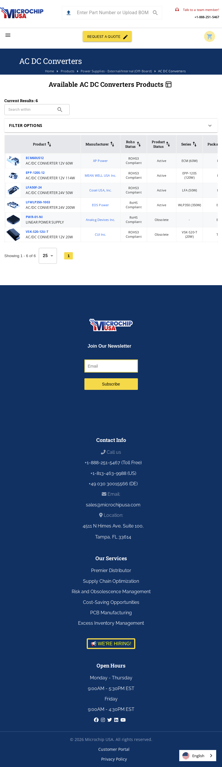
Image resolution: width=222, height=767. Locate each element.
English (193, 755)
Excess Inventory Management (111, 623)
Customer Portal (114, 749)
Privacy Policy (114, 759)
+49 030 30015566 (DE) (113, 483)
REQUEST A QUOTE (107, 36)
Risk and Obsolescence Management (111, 591)
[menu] (8, 35)
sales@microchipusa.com (113, 505)
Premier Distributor (111, 570)
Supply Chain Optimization (111, 581)
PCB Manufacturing (111, 612)
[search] (60, 109)
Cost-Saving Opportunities (111, 602)
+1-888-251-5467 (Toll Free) (113, 462)
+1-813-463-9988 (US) (113, 473)
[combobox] (197, 755)
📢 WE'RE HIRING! (111, 643)
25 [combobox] (45, 255)
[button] (68, 13)
